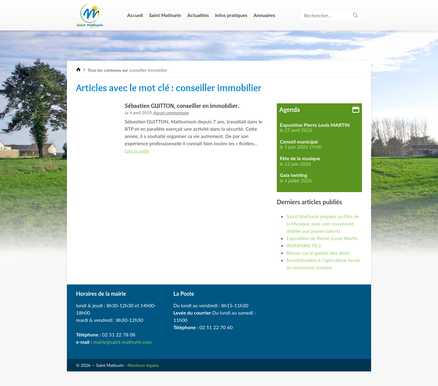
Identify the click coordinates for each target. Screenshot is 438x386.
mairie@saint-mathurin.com (122, 342)
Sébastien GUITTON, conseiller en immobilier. (182, 105)
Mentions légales (143, 365)
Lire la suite (137, 150)
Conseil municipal (299, 141)
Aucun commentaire (171, 112)
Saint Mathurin (165, 15)
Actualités (198, 15)
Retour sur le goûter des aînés (318, 253)
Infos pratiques (231, 15)
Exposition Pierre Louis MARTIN (315, 125)
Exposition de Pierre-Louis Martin (322, 238)
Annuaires (264, 15)
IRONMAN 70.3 (304, 245)
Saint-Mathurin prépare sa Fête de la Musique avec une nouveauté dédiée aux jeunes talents (323, 223)
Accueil (135, 15)
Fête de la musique (300, 158)
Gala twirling (293, 175)
